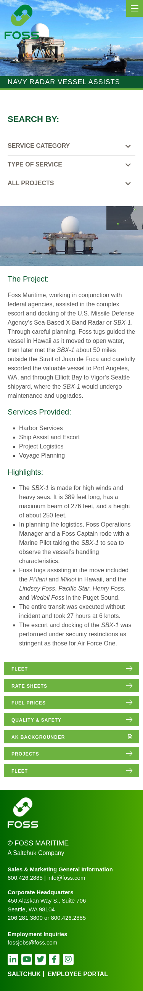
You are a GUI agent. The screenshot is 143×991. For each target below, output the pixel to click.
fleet (19, 669)
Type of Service (35, 164)
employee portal (78, 974)
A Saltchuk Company (36, 853)
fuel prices (28, 703)
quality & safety (36, 720)
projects (25, 754)
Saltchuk (24, 974)
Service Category (39, 145)
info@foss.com (66, 877)
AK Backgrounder (38, 737)
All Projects (31, 183)
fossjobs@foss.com (32, 942)
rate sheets (29, 686)
